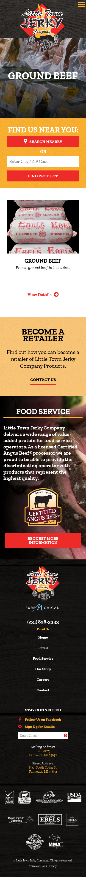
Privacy (52, 866)
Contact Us (43, 379)
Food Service (43, 659)
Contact (43, 690)
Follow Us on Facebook (43, 719)
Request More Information (43, 540)
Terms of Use (37, 866)
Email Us (43, 629)
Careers (43, 680)
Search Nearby (45, 141)
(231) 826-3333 (43, 621)
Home (43, 638)
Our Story (43, 669)
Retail (43, 648)
